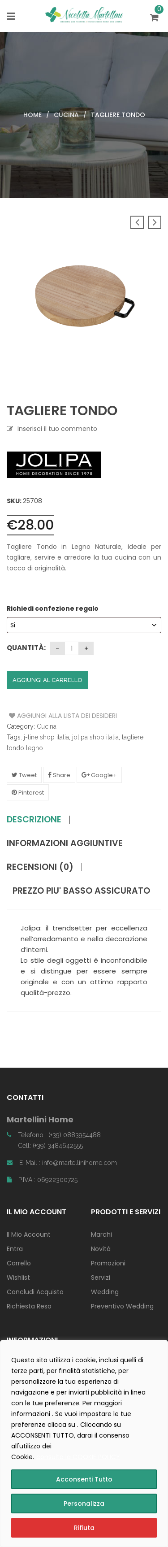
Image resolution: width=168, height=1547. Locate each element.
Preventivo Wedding (122, 1306)
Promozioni (108, 1263)
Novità (101, 1248)
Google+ (99, 775)
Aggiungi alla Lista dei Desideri (42, 715)
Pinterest (28, 792)
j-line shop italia (46, 737)
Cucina (66, 114)
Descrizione (34, 820)
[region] (84, 1443)
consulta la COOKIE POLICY (78, 1456)
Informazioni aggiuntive (65, 843)
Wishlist (18, 1277)
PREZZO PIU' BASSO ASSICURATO (81, 891)
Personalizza (84, 1503)
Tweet (24, 775)
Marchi (101, 1234)
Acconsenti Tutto (84, 1479)
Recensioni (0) (40, 867)
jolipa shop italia (95, 737)
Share (59, 775)
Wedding (105, 1291)
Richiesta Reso (29, 1306)
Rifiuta (84, 1527)
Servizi (100, 1277)
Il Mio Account (29, 1234)
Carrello (19, 1263)
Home (32, 114)
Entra (15, 1248)
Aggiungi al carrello (47, 680)
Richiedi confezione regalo (53, 608)
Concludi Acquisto (35, 1291)
